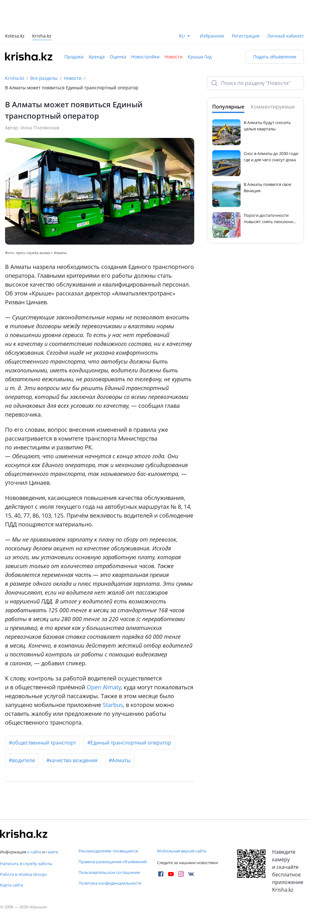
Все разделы (44, 78)
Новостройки (145, 57)
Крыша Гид (200, 57)
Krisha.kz (14, 78)
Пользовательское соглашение (109, 872)
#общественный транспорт (42, 742)
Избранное (212, 36)
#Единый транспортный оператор (129, 742)
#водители (22, 760)
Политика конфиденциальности (110, 883)
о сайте (34, 852)
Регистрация (245, 36)
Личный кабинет (285, 36)
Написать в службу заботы (26, 863)
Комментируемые (273, 106)
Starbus (113, 705)
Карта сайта (11, 885)
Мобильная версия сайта (181, 851)
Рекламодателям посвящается (108, 851)
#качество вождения (71, 760)
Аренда (97, 57)
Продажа (74, 57)
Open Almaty (104, 687)
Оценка (118, 57)
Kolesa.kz (15, 36)
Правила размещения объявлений (113, 861)
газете (52, 852)
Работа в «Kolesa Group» (23, 874)
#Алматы (120, 760)
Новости (174, 57)
